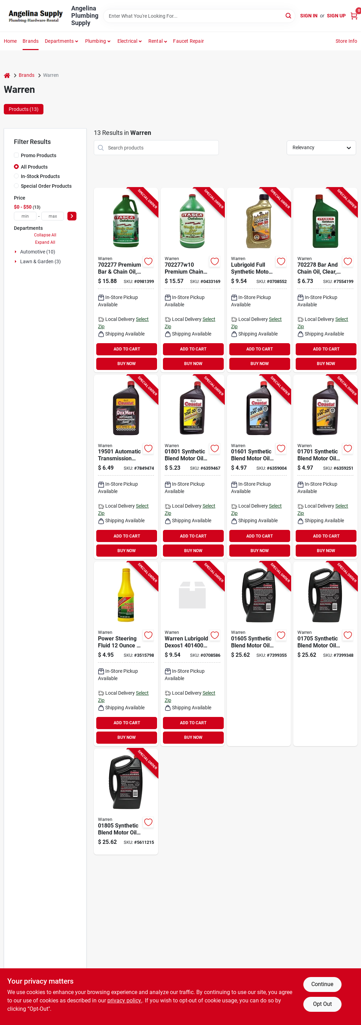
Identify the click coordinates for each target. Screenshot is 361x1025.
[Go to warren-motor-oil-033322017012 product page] (325, 467)
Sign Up (336, 15)
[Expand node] (16, 251)
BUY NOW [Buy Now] (126, 363)
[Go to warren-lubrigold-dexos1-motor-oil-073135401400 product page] (192, 654)
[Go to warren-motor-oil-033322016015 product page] (259, 467)
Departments (59, 41)
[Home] (7, 75)
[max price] (52, 216)
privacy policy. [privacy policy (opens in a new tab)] (124, 1000)
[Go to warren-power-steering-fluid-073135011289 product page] (126, 654)
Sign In (309, 15)
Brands (31, 41)
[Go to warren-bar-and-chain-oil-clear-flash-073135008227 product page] (325, 280)
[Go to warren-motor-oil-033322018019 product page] (192, 467)
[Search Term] (199, 16)
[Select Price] (71, 216)
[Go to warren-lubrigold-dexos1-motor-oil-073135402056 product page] (259, 280)
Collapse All (45, 235)
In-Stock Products (40, 176)
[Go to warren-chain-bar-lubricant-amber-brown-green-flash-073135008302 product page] (192, 280)
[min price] (25, 216)
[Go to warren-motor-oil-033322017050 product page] (325, 654)
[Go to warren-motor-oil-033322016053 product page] (259, 654)
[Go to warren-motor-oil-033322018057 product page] (126, 802)
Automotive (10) (37, 252)
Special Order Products (46, 186)
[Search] (289, 15)
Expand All (45, 242)
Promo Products (38, 155)
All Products (34, 167)
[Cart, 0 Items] (354, 15)
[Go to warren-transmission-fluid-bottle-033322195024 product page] (126, 467)
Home (10, 41)
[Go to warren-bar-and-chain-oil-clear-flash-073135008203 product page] (126, 280)
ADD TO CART (127, 349)
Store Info (347, 41)
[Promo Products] (16, 155)
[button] (157, 41)
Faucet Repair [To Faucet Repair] (188, 41)
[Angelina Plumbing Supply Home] (35, 16)
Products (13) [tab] (24, 109)
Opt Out (322, 1004)
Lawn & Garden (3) (40, 261)
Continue (322, 984)
